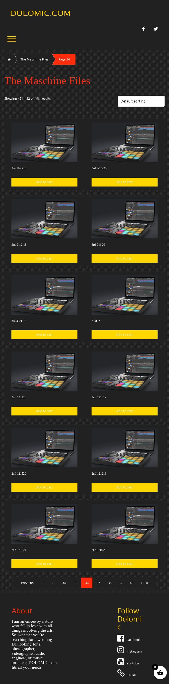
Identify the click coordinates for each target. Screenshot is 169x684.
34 (64, 583)
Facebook (129, 640)
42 (131, 583)
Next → (146, 583)
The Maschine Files (34, 59)
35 (75, 583)
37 (98, 583)
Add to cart (44, 182)
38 (110, 583)
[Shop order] (141, 101)
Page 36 (64, 59)
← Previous (25, 583)
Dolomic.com (40, 12)
